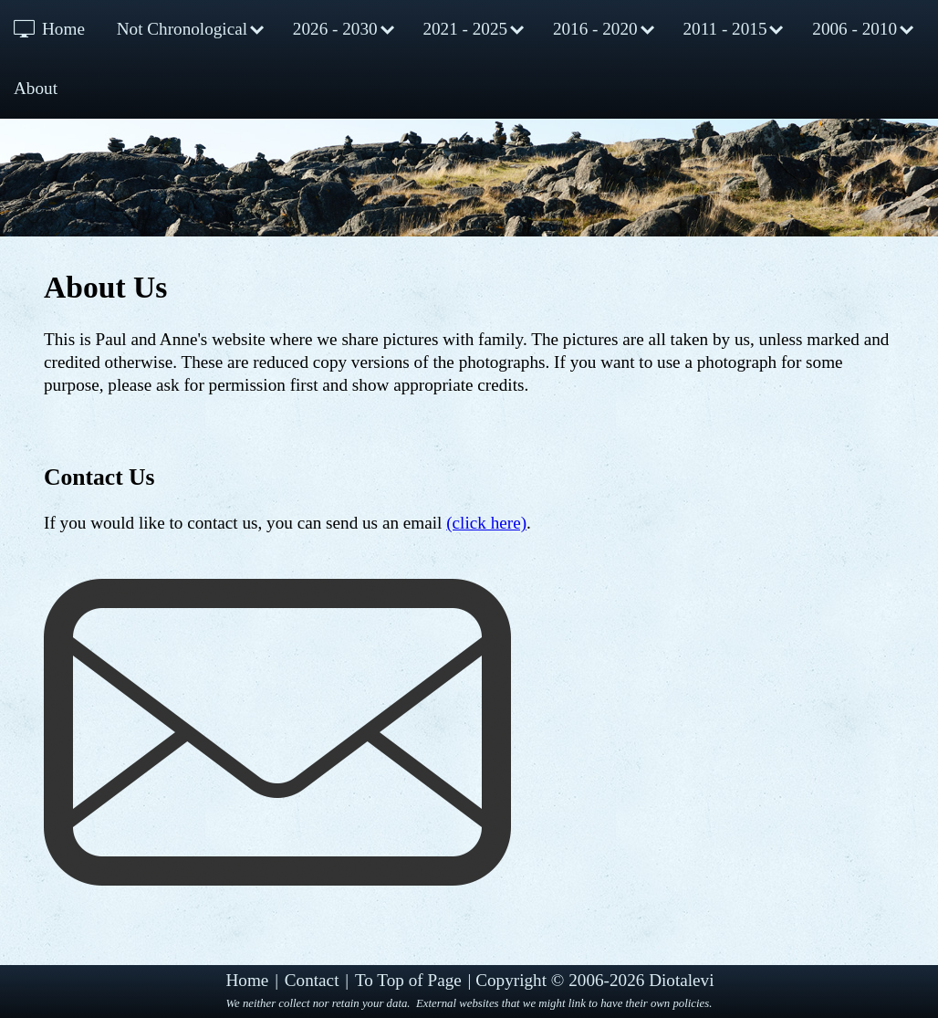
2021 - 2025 (464, 28)
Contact (312, 980)
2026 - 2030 (335, 28)
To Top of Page (408, 980)
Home (63, 28)
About (35, 88)
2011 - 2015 (724, 28)
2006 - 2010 (854, 28)
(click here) (486, 522)
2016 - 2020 (595, 28)
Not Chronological (182, 28)
